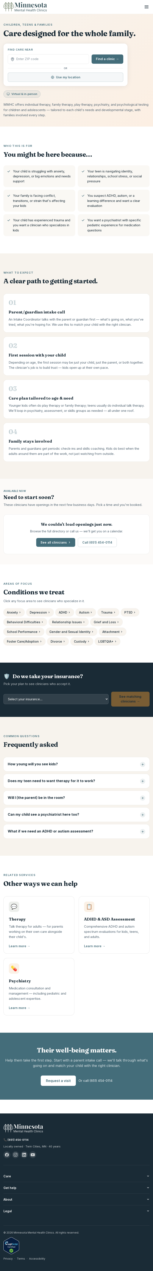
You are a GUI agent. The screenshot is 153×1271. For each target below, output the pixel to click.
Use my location (65, 77)
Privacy (8, 1258)
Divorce (58, 641)
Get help (76, 1188)
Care (76, 1176)
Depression (40, 612)
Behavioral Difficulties (25, 622)
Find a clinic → (107, 59)
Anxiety (14, 612)
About (76, 1199)
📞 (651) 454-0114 (16, 1139)
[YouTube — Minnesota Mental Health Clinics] (32, 1154)
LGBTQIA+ (107, 641)
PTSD (130, 612)
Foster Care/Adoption (24, 641)
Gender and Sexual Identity (71, 632)
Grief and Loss (106, 622)
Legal (76, 1211)
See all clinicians (56, 542)
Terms (21, 1258)
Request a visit (58, 1081)
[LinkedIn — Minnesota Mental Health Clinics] (24, 1154)
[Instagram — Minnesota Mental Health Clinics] (15, 1154)
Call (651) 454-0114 (97, 542)
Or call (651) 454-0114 (95, 1081)
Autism (85, 612)
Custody (82, 641)
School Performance (24, 632)
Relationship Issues (68, 622)
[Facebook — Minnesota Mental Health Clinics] (6, 1154)
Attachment (112, 632)
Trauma (108, 612)
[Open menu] (146, 7)
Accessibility (37, 1258)
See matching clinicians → (130, 699)
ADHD (64, 612)
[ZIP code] (51, 59)
